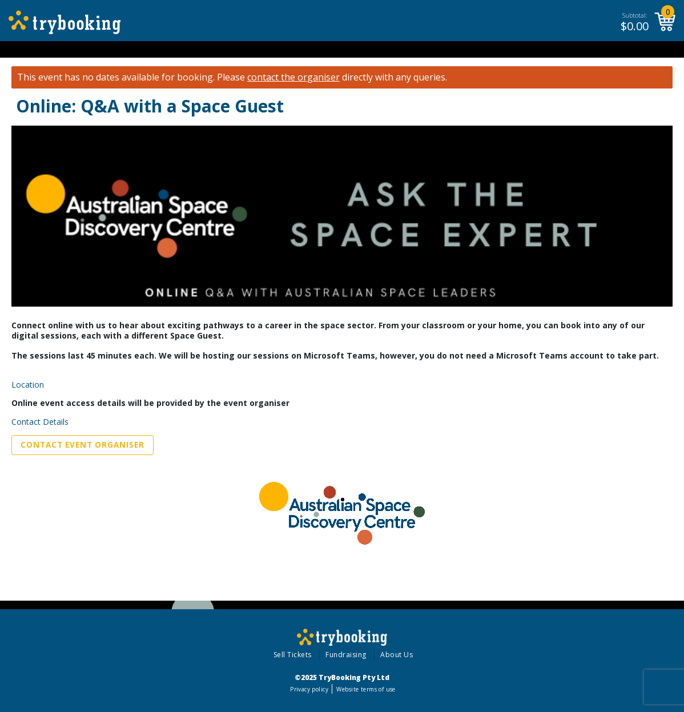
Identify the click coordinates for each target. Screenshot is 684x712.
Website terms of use (365, 689)
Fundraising (346, 654)
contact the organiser (293, 77)
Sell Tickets (292, 654)
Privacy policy (309, 689)
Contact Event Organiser (82, 445)
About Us (396, 654)
